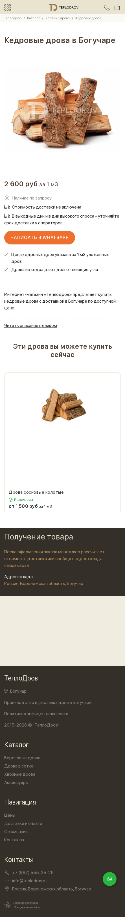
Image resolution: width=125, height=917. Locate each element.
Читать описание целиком (30, 325)
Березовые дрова (22, 757)
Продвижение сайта (27, 907)
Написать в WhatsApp (39, 237)
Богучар (15, 691)
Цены (9, 815)
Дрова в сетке (19, 766)
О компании (16, 831)
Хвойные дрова (19, 774)
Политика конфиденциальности (36, 713)
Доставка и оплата (23, 823)
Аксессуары (16, 782)
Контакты (14, 839)
